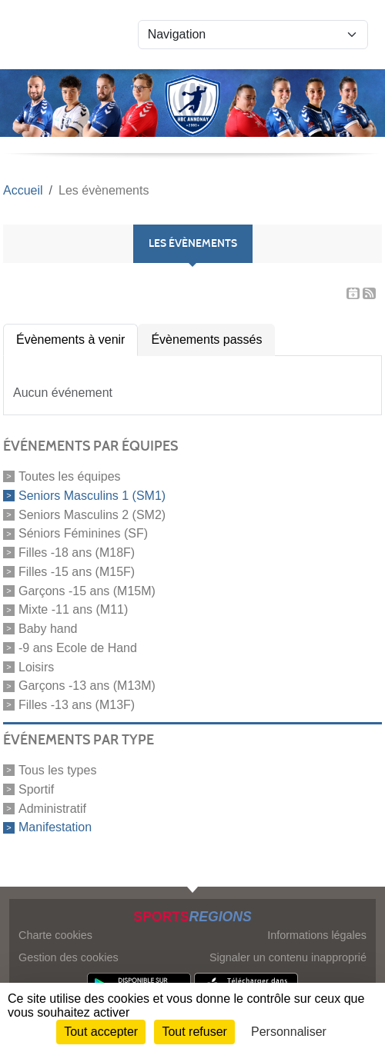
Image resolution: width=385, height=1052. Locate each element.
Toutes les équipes (69, 476)
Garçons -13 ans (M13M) (87, 685)
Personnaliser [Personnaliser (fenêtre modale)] (288, 1031)
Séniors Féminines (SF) (83, 533)
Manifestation (55, 827)
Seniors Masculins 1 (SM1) (92, 495)
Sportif (36, 789)
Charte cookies (55, 935)
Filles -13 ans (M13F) (76, 704)
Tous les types (57, 770)
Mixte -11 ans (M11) (73, 609)
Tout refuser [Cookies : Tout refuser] (194, 1031)
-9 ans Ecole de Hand (77, 647)
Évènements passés (206, 339)
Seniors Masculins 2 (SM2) (92, 514)
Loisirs (36, 666)
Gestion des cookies (68, 957)
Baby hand (48, 628)
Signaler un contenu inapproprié (288, 957)
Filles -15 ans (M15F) (76, 571)
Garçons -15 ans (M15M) (87, 590)
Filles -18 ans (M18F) (76, 552)
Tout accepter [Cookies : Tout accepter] (101, 1031)
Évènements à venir (70, 339)
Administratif (52, 807)
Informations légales (317, 935)
